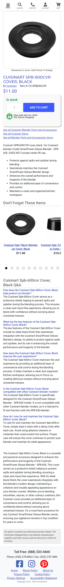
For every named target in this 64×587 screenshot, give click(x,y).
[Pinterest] (44, 565)
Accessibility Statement (43, 578)
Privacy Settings (16, 578)
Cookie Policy (42, 574)
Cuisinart (11, 85)
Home (14, 570)
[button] (8, 5)
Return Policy (30, 570)
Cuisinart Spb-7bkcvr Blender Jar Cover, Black (21, 247)
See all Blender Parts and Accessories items (28, 137)
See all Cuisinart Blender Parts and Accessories (30, 130)
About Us (48, 570)
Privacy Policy (22, 574)
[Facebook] (19, 565)
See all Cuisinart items (15, 133)
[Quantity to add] (14, 107)
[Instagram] (31, 565)
